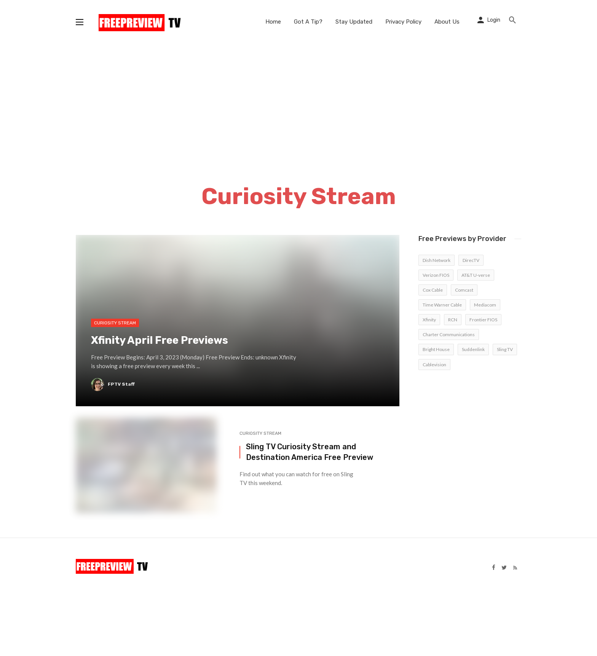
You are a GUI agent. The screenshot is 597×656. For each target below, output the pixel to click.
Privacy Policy (403, 21)
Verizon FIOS (436, 275)
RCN (452, 319)
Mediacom (485, 305)
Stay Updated (353, 21)
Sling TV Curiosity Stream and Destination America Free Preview (309, 452)
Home (273, 21)
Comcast (464, 290)
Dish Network (436, 260)
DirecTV (471, 260)
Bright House (436, 349)
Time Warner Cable (442, 305)
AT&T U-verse (475, 275)
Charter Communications (449, 334)
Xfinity (429, 319)
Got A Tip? (308, 21)
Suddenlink (473, 349)
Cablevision (434, 364)
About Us (447, 21)
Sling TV (505, 349)
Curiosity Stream (260, 433)
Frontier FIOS (483, 319)
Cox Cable (433, 290)
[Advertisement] (298, 101)
